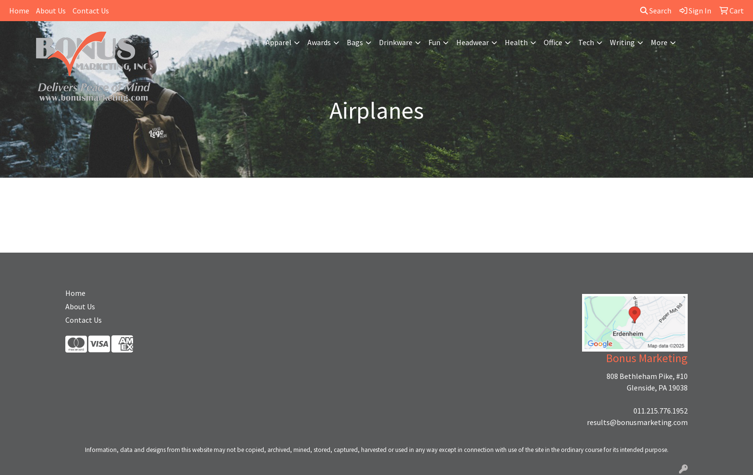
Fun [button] (434, 42)
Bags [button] (355, 42)
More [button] (659, 42)
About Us (51, 10)
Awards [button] (319, 42)
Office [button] (553, 42)
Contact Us (91, 10)
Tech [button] (586, 42)
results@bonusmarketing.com (637, 422)
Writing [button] (622, 42)
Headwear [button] (472, 42)
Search (655, 10)
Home (19, 10)
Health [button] (516, 42)
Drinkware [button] (396, 42)
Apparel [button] (278, 42)
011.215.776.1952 (660, 410)
